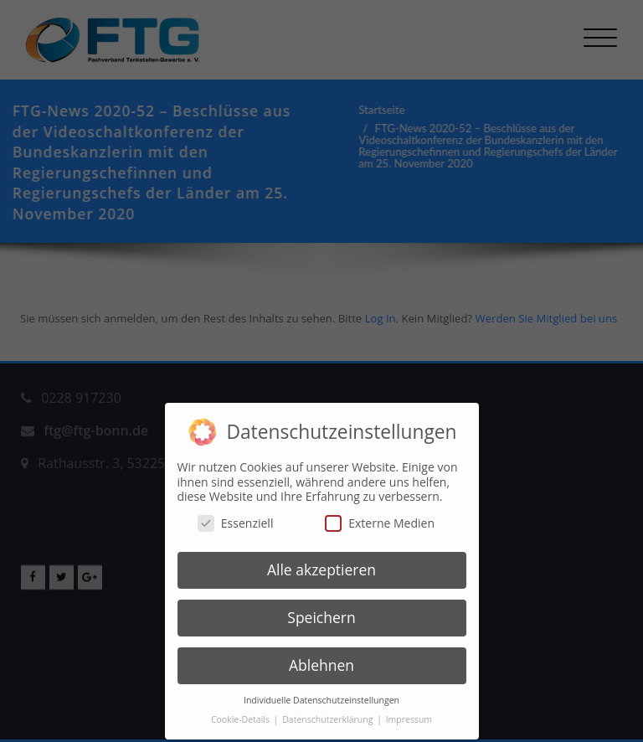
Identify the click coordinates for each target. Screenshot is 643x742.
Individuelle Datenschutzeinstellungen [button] (321, 691)
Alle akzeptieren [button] (321, 561)
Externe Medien (380, 514)
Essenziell (236, 514)
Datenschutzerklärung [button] (328, 710)
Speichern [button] (321, 609)
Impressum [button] (409, 710)
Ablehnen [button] (321, 656)
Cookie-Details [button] (241, 710)
